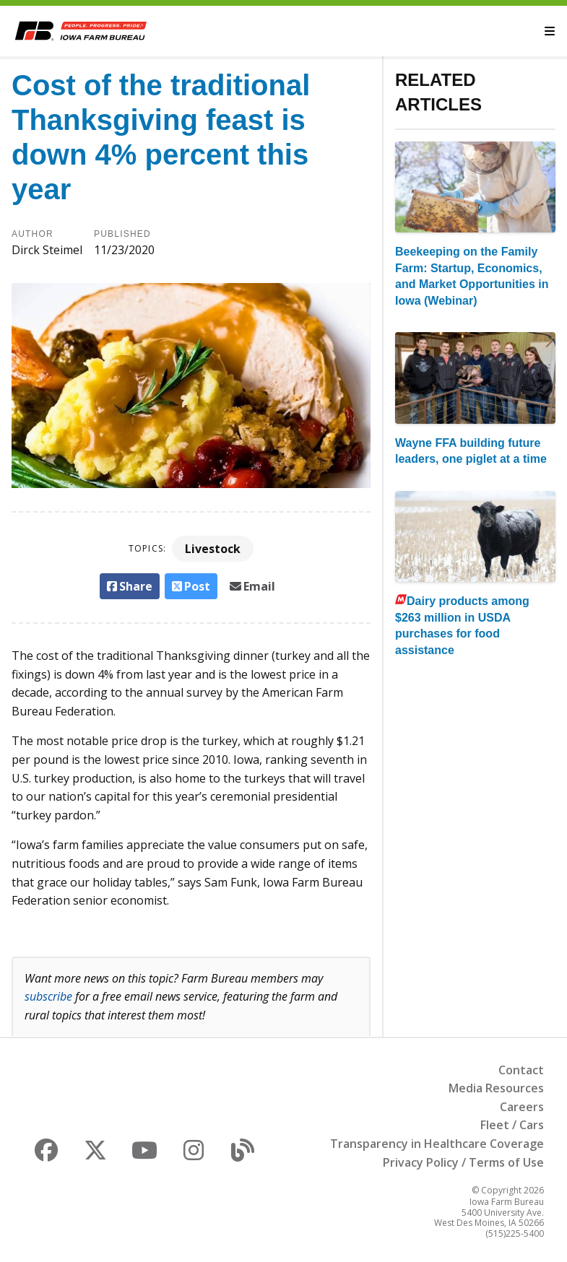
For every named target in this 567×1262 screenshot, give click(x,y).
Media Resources (496, 1088)
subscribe (48, 996)
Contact (521, 1070)
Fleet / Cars (512, 1125)
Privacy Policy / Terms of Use (463, 1162)
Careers (522, 1107)
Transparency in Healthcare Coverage (437, 1144)
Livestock (213, 549)
